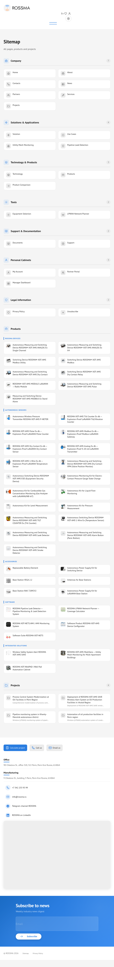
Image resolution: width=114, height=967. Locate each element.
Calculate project (16, 748)
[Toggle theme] (68, 19)
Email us (59, 748)
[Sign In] (69, 13)
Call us (40, 748)
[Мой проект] (66, 13)
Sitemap (25, 960)
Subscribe (29, 943)
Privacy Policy (38, 960)
